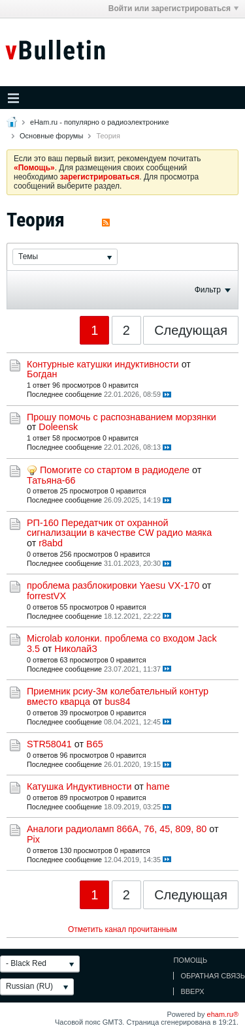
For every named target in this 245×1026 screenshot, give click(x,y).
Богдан (42, 374)
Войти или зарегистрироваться (173, 8)
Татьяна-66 (51, 480)
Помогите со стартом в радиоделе (114, 470)
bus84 (117, 701)
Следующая (190, 330)
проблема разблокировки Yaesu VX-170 (113, 585)
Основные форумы (51, 136)
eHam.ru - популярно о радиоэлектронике (99, 122)
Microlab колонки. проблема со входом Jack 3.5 (122, 643)
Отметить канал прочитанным (122, 929)
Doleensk (58, 427)
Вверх (192, 991)
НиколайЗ (75, 649)
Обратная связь (212, 976)
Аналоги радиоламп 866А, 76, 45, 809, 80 (116, 829)
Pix (33, 839)
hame (158, 786)
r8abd (51, 543)
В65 (94, 744)
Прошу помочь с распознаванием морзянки (121, 417)
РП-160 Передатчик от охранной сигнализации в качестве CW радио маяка (119, 528)
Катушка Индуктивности (79, 786)
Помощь (190, 960)
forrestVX (46, 596)
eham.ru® (222, 1014)
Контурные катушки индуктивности (103, 364)
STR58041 (49, 744)
